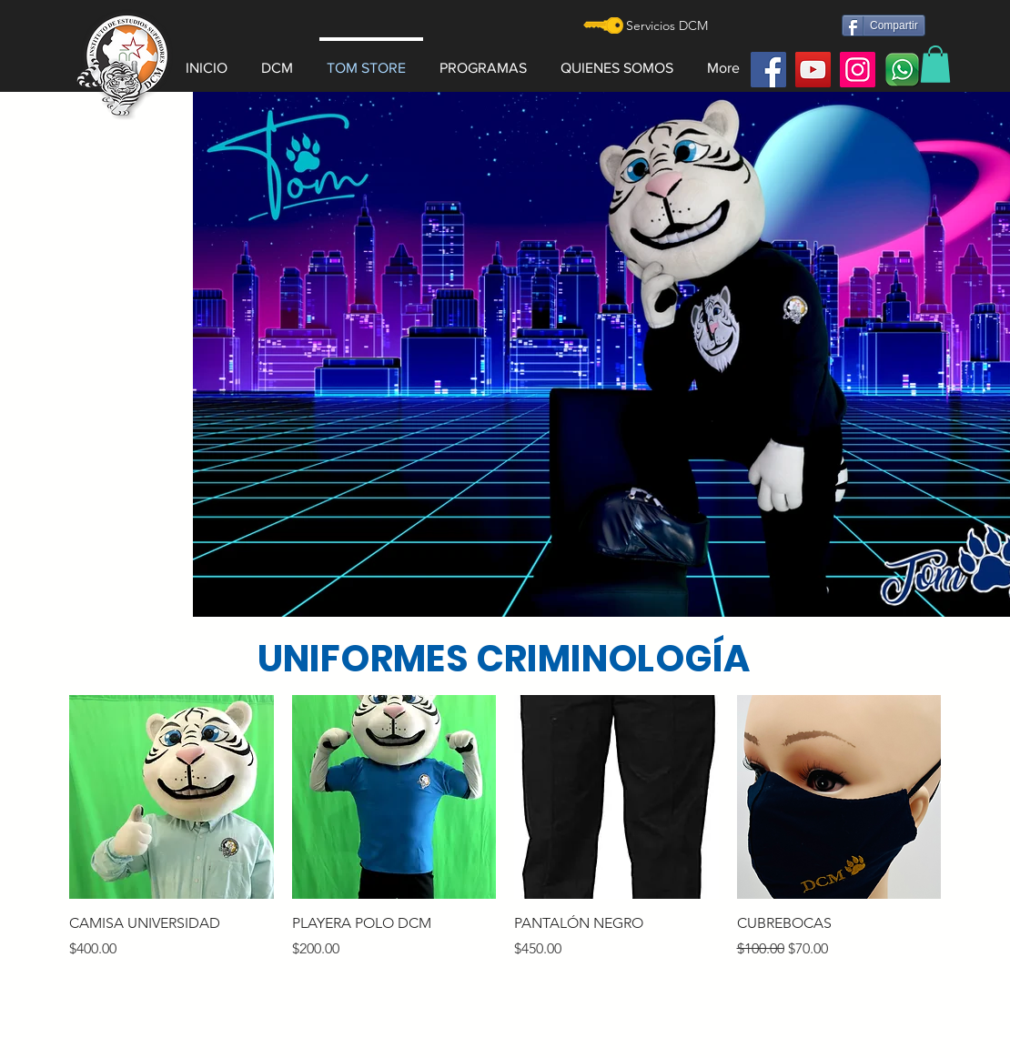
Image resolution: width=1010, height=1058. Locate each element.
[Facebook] (768, 69)
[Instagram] (857, 69)
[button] (282, 60)
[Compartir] (883, 25)
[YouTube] (813, 69)
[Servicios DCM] (667, 26)
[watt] (902, 69)
